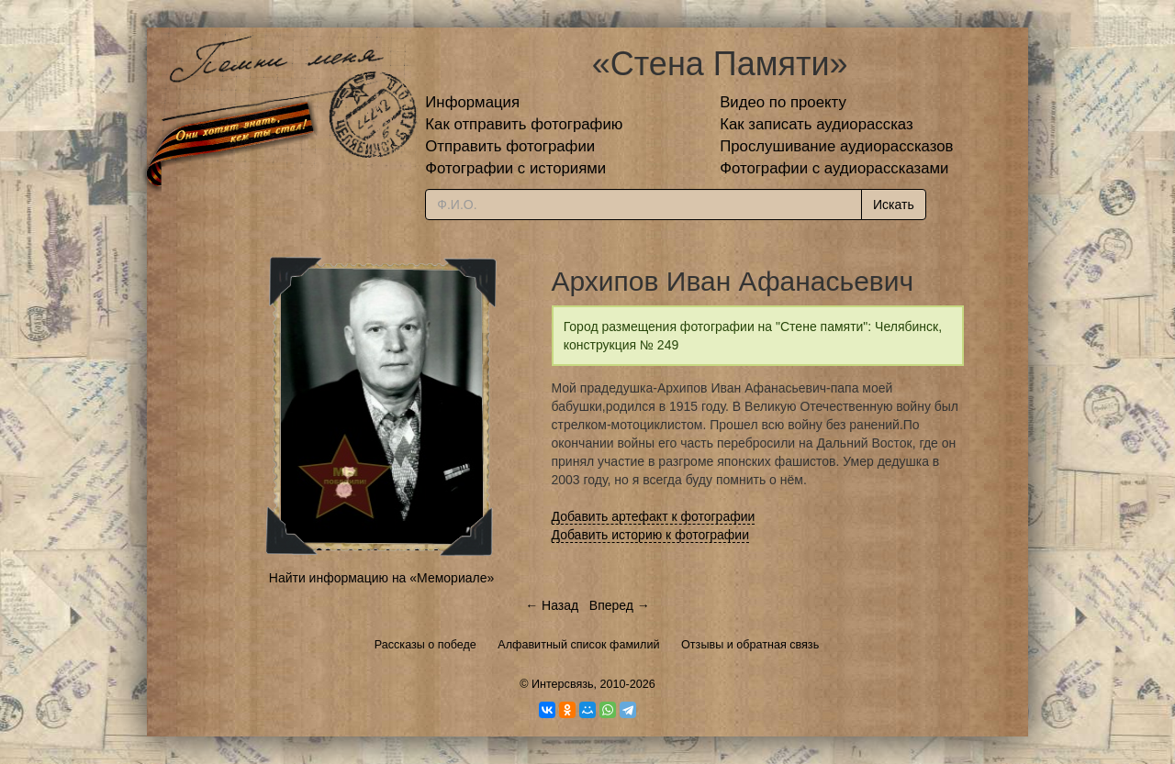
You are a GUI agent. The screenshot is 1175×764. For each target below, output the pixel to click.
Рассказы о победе (425, 644)
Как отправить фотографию (523, 124)
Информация (472, 102)
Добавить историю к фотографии (651, 534)
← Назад (551, 605)
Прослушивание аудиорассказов (836, 146)
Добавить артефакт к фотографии (653, 516)
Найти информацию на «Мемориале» (381, 577)
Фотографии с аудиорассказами (834, 168)
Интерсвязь (563, 684)
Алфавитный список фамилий (578, 644)
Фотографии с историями (515, 168)
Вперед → (619, 605)
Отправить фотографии (510, 146)
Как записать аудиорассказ (816, 124)
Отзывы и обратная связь (750, 644)
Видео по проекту (783, 102)
